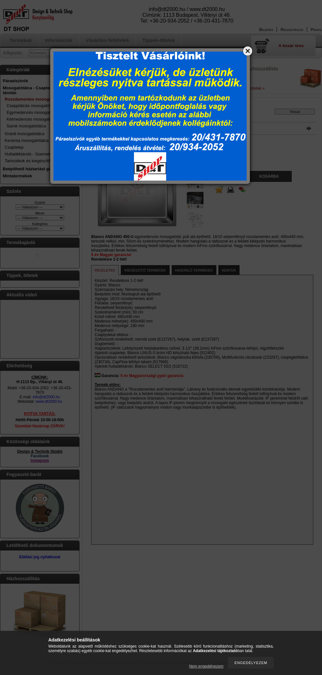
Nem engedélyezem (206, 666)
